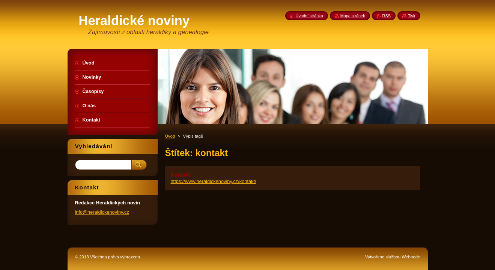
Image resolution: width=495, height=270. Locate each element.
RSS (386, 16)
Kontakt (180, 175)
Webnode (411, 257)
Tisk (411, 16)
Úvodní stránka (309, 16)
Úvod (170, 136)
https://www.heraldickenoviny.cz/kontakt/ (213, 181)
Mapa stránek (352, 16)
